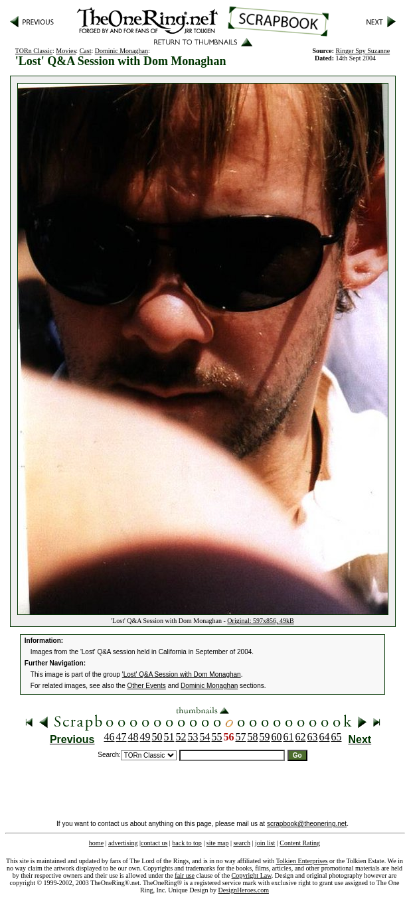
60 (277, 736)
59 (265, 736)
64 (324, 736)
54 (205, 736)
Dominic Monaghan (121, 50)
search (241, 843)
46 (109, 736)
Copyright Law (252, 875)
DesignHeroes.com (243, 890)
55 (217, 736)
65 (336, 736)
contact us (154, 843)
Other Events (146, 685)
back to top (186, 843)
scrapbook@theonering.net (307, 823)
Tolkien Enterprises (302, 860)
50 (157, 736)
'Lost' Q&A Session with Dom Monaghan (181, 674)
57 (241, 736)
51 (169, 736)
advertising (122, 843)
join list (265, 843)
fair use (185, 875)
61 (289, 736)
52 (181, 736)
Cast (86, 50)
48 (133, 736)
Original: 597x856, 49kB (260, 620)
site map (217, 843)
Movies (66, 50)
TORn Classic (33, 50)
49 (145, 736)
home (96, 843)
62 (300, 736)
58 (253, 736)
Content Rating (300, 843)
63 (312, 736)
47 (121, 736)
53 (193, 736)
